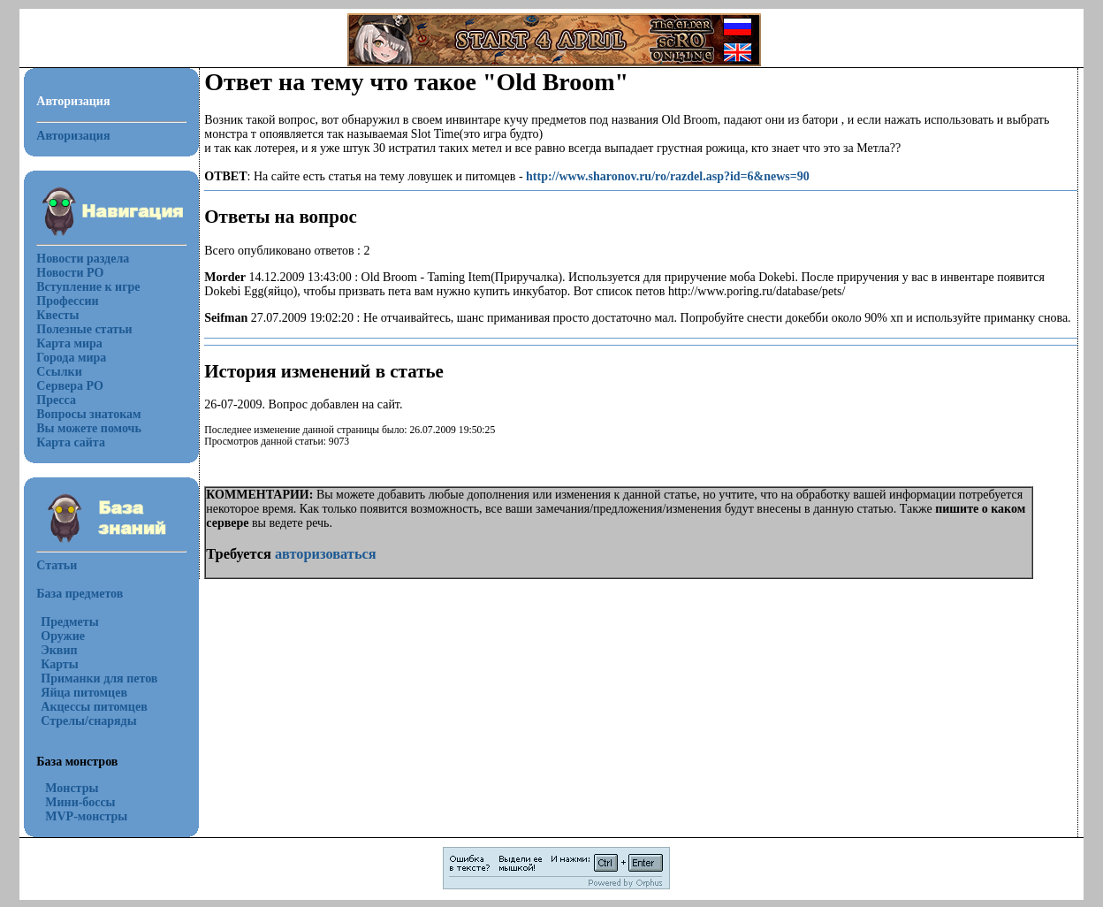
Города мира (71, 357)
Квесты (57, 315)
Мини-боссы (80, 802)
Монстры (71, 788)
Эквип (59, 650)
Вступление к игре (88, 286)
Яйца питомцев (84, 692)
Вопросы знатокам (88, 414)
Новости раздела (82, 258)
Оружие (63, 636)
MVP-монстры (86, 816)
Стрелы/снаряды (88, 721)
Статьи (56, 565)
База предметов (79, 593)
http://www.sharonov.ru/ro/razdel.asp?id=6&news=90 (668, 176)
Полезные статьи (84, 329)
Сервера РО (69, 386)
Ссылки (58, 371)
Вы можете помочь (88, 428)
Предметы (69, 622)
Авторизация (73, 135)
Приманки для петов (99, 678)
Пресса (56, 400)
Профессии (67, 301)
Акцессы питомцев (94, 706)
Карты (59, 664)
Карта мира (69, 343)
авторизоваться (326, 553)
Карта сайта (70, 442)
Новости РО (69, 272)
